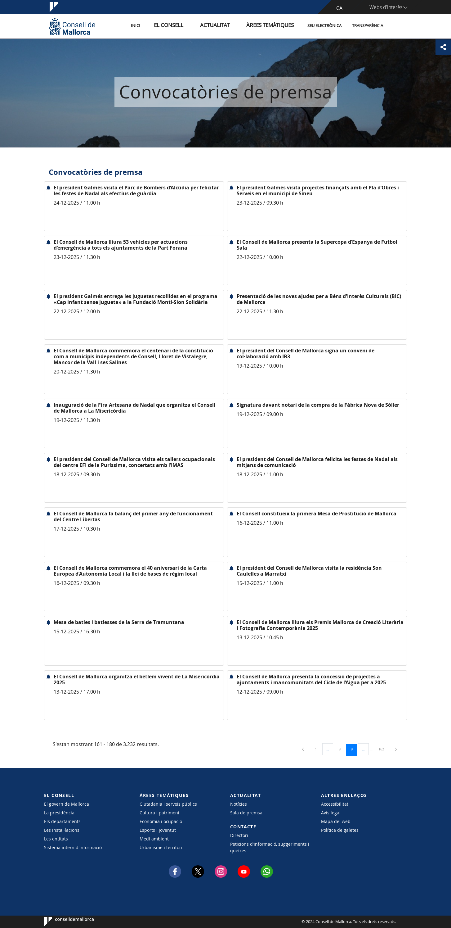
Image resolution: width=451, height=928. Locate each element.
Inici (163, 26)
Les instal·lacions (61, 830)
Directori (239, 835)
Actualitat (228, 26)
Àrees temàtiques (273, 26)
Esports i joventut (158, 830)
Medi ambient (154, 839)
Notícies (238, 804)
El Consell (190, 26)
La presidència (59, 813)
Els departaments (62, 821)
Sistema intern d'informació (73, 847)
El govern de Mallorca (66, 804)
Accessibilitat (334, 804)
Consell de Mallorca (63, 922)
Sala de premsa (246, 813)
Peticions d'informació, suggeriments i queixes (269, 847)
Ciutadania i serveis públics (168, 804)
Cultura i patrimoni (159, 813)
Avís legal (331, 813)
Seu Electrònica (324, 26)
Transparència (367, 26)
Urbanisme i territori (161, 847)
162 (383, 748)
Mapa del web (336, 821)
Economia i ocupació (161, 821)
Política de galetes (340, 830)
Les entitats (56, 839)
